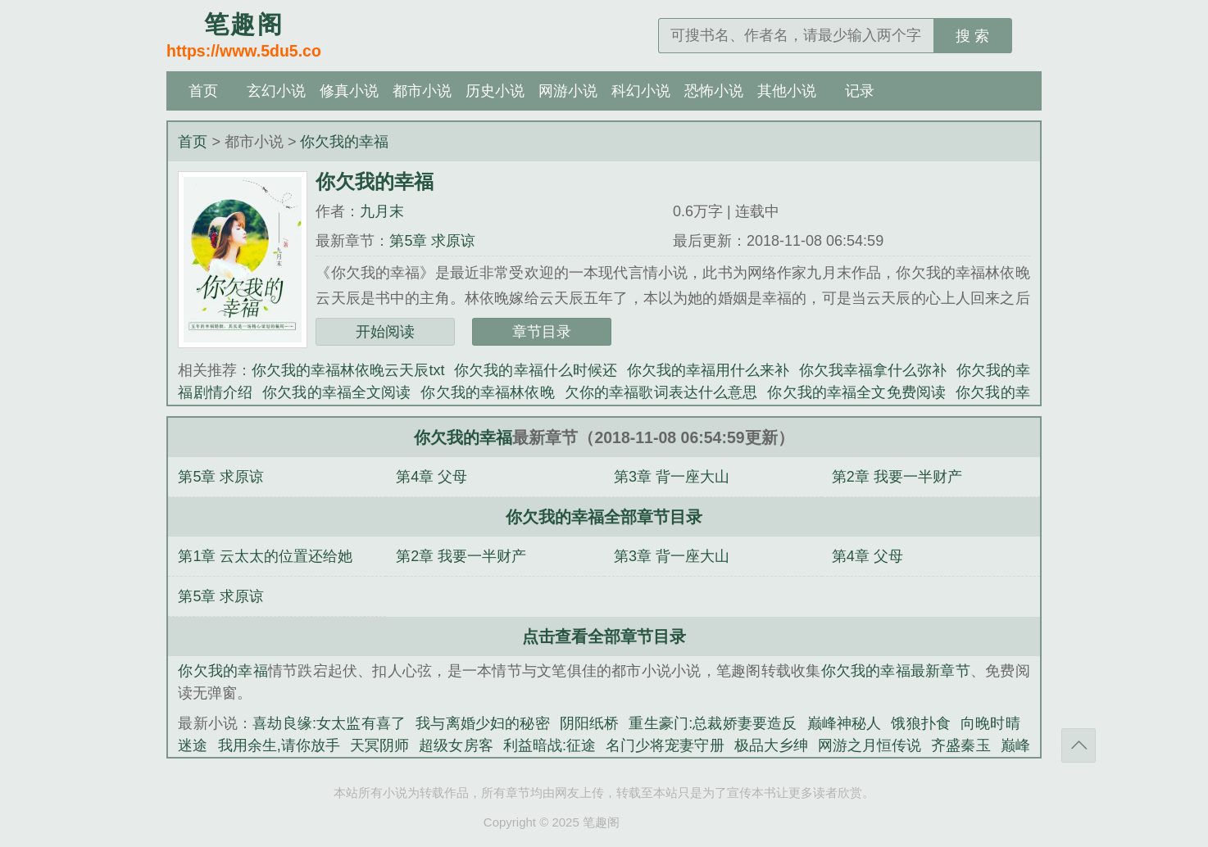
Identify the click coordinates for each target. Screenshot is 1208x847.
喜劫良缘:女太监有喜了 (329, 723)
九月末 (382, 211)
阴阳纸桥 (590, 723)
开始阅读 (385, 332)
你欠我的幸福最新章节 (895, 671)
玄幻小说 (276, 91)
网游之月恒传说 (869, 745)
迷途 (192, 745)
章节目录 (541, 332)
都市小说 (422, 91)
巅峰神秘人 (844, 723)
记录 (859, 91)
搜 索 (972, 36)
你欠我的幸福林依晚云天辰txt (348, 370)
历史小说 (495, 91)
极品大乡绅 (771, 745)
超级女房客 (456, 745)
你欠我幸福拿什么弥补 (873, 370)
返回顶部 (1078, 745)
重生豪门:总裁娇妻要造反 (713, 723)
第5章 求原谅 (432, 241)
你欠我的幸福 (344, 142)
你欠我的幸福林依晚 (487, 392)
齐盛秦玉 (960, 745)
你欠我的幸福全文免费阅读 (856, 392)
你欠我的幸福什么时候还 (535, 370)
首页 (203, 91)
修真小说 (349, 91)
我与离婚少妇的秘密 (483, 723)
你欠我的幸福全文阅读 (336, 392)
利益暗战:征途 (549, 745)
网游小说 (567, 91)
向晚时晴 (990, 723)
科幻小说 (640, 91)
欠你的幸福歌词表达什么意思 (661, 392)
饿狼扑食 (921, 723)
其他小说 (786, 91)
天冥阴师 (379, 745)
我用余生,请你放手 (279, 745)
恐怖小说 (713, 91)
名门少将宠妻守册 (665, 745)
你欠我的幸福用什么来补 (708, 370)
